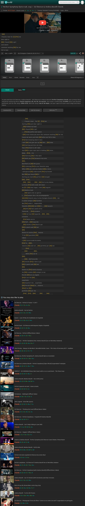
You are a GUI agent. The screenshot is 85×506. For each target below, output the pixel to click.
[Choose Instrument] (37, 77)
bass (33, 77)
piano (10, 77)
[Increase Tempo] (15, 53)
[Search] (77, 2)
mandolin (22, 77)
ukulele (16, 77)
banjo (27, 77)
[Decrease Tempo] (2, 53)
